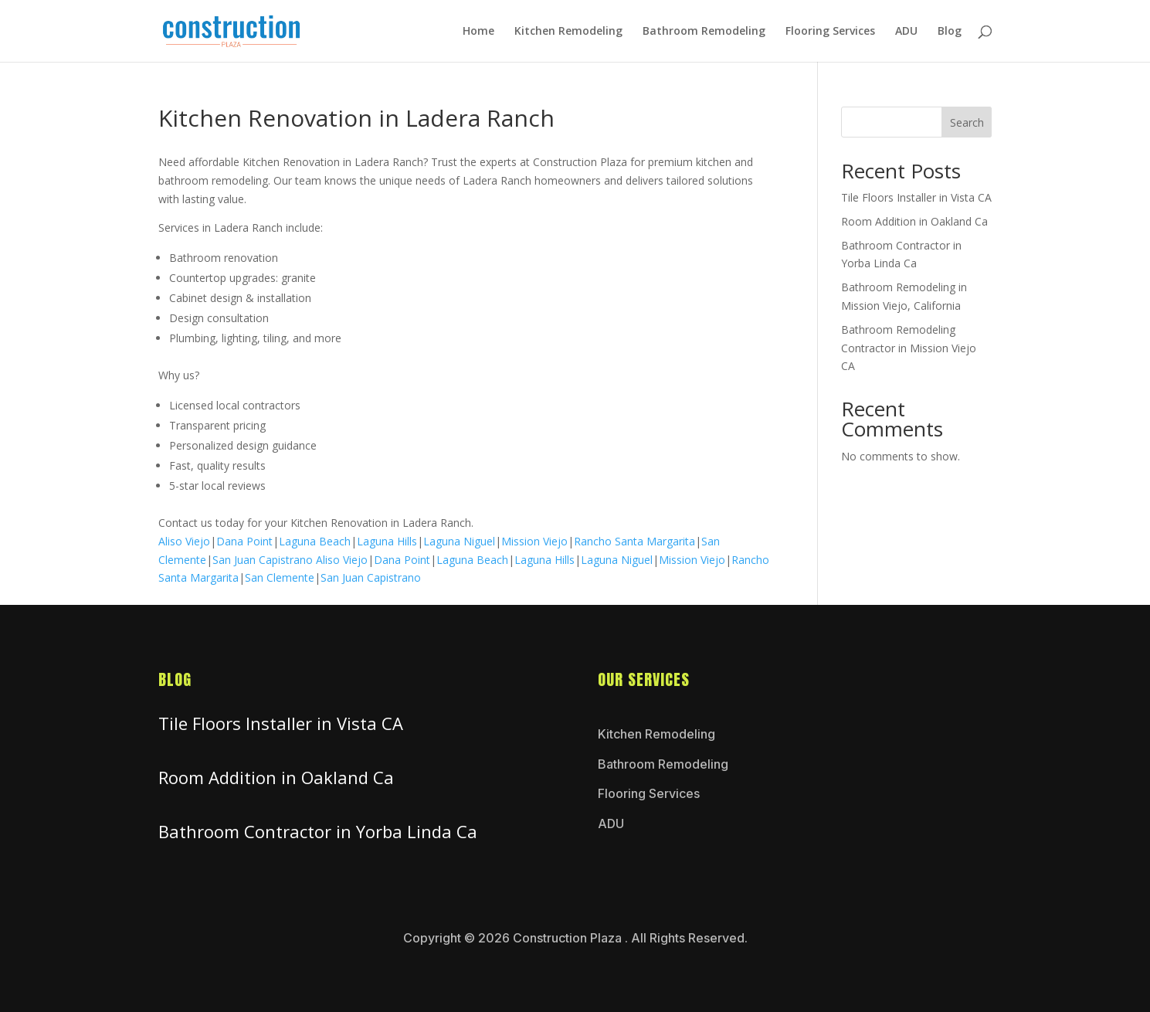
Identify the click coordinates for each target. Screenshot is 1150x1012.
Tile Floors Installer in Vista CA (916, 197)
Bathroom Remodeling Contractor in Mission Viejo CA (908, 348)
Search (967, 122)
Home (478, 31)
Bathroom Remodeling (704, 31)
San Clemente (279, 577)
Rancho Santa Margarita (634, 541)
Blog (950, 31)
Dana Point (244, 541)
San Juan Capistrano (262, 559)
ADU (906, 31)
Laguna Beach (315, 541)
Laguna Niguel (459, 541)
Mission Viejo (534, 541)
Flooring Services (830, 31)
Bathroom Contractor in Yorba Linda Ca (317, 831)
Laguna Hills (387, 541)
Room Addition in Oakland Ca (914, 221)
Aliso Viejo (184, 541)
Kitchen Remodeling (568, 31)
